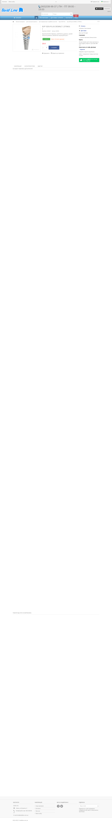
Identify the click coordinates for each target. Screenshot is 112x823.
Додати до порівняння (58, 53)
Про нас (38, 811)
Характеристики (29, 66)
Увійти (109, 11)
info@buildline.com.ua (22, 815)
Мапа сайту (12, 1)
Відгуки (40, 66)
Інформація (17, 66)
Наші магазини (40, 806)
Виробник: (44, 31)
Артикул (53, 31)
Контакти (4, 1)
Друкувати (47, 53)
